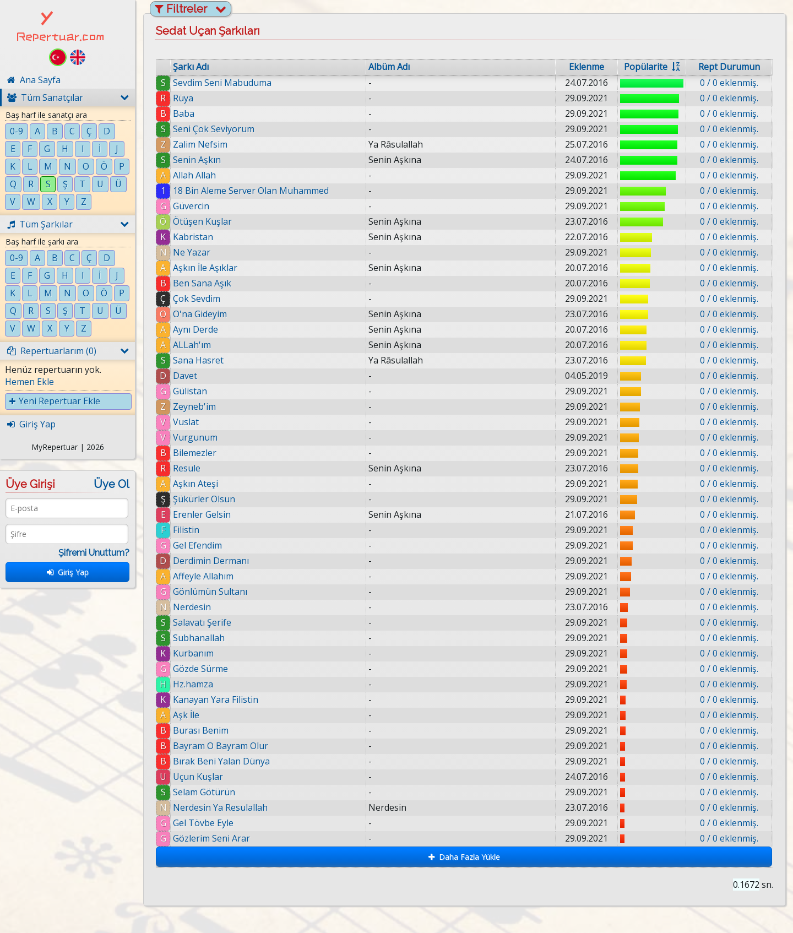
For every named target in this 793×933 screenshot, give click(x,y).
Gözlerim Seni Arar (215, 838)
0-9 (16, 131)
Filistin (186, 530)
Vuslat (186, 422)
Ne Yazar (191, 252)
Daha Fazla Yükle (464, 856)
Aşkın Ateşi (195, 484)
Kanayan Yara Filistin (215, 699)
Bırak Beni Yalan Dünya (221, 761)
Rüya (183, 98)
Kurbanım (193, 653)
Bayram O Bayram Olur (220, 746)
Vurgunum (195, 437)
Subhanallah (199, 638)
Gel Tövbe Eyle (207, 823)
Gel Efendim (197, 545)
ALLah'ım (192, 345)
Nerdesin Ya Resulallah (224, 807)
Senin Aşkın (197, 160)
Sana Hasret (198, 360)
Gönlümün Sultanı (210, 591)
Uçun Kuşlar (201, 777)
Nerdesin (192, 607)
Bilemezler (194, 453)
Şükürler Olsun (204, 499)
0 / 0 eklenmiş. (729, 83)
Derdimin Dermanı (211, 561)
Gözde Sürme (200, 669)
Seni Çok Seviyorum (213, 129)
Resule (186, 468)
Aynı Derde (195, 329)
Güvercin (191, 206)
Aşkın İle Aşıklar (205, 268)
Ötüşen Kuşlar (202, 221)
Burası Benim (201, 730)
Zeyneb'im (194, 406)
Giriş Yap (68, 572)
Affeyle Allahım (203, 576)
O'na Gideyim (200, 314)
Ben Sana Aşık (202, 283)
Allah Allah (194, 175)
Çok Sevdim (196, 298)
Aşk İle (186, 715)
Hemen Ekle (29, 382)
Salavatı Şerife (202, 622)
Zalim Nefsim (200, 144)
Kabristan (193, 237)
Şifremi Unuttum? (93, 552)
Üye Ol (111, 484)
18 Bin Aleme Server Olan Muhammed (251, 191)
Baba (183, 113)
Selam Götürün (208, 792)
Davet (185, 376)
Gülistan (190, 391)
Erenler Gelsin (202, 514)
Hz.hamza (193, 684)
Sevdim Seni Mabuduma (222, 83)
